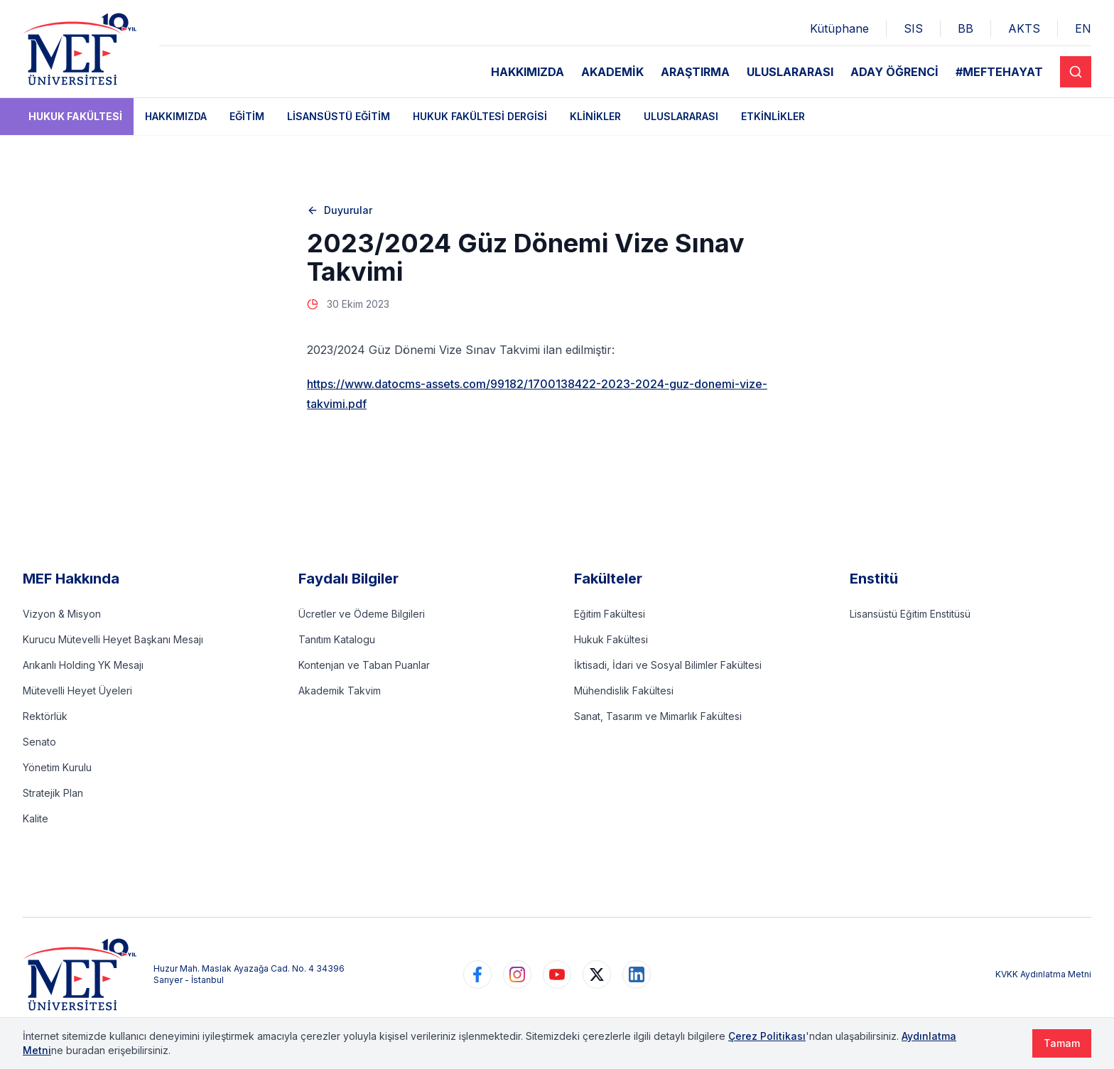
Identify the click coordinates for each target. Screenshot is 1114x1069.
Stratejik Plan (53, 793)
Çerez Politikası (767, 1036)
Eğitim (246, 116)
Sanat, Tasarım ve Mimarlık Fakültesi (658, 716)
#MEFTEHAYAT (999, 72)
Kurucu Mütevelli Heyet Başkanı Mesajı (113, 639)
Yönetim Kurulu (57, 767)
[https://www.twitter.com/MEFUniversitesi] (597, 974)
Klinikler (595, 116)
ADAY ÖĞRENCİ (894, 72)
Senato (39, 742)
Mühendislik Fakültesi (624, 690)
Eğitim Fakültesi (609, 614)
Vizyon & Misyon (62, 614)
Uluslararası (681, 116)
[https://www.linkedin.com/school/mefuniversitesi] (636, 974)
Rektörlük (45, 716)
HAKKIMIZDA (527, 72)
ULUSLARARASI (790, 72)
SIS (913, 28)
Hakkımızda (176, 116)
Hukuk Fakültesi (75, 116)
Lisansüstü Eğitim (338, 116)
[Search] (1075, 71)
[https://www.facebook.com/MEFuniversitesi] (477, 974)
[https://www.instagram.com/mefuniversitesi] (517, 974)
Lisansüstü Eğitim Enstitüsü (910, 614)
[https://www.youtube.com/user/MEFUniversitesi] (557, 974)
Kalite (35, 818)
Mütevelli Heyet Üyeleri (77, 690)
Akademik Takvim (339, 690)
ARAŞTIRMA (695, 72)
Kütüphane (839, 28)
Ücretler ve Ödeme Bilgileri (361, 614)
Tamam (1062, 1043)
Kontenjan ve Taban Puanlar (364, 665)
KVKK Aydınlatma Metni (1043, 974)
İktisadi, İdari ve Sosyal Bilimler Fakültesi (668, 665)
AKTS (1024, 28)
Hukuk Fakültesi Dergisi (480, 116)
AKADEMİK (612, 72)
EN (1083, 28)
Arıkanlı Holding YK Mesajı (83, 665)
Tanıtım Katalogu (336, 639)
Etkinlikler (773, 116)
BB (965, 28)
